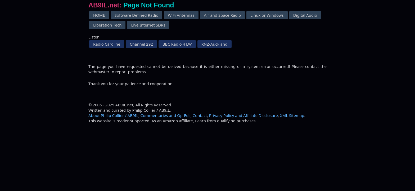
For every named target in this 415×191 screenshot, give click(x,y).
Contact (200, 115)
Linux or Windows (266, 15)
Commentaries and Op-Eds (166, 115)
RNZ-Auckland (214, 44)
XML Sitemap (292, 115)
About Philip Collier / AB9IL (113, 115)
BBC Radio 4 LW (177, 44)
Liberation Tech (107, 25)
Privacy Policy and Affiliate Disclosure (243, 115)
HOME (99, 15)
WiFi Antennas (181, 15)
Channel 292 (141, 44)
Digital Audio (305, 15)
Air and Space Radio (222, 15)
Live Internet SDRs (148, 25)
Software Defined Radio (137, 15)
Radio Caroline (106, 44)
